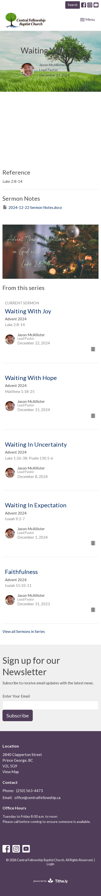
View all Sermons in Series (23, 631)
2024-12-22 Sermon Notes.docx (32, 207)
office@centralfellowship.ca (37, 797)
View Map (10, 771)
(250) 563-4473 (29, 790)
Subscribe (17, 715)
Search (72, 5)
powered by (50, 881)
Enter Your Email (16, 696)
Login (50, 864)
